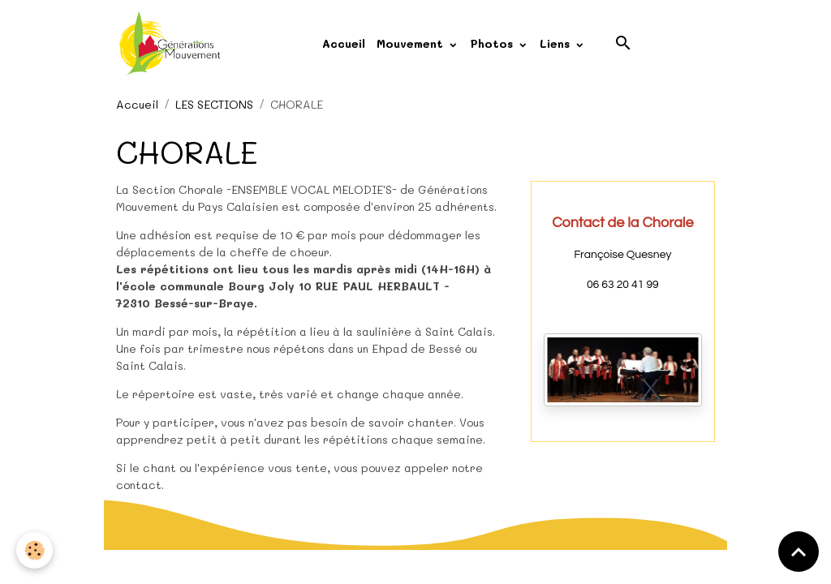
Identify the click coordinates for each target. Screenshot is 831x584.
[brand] (172, 43)
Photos (493, 43)
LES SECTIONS (214, 104)
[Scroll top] (798, 551)
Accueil (343, 43)
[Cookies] (34, 550)
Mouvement (412, 43)
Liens (557, 43)
